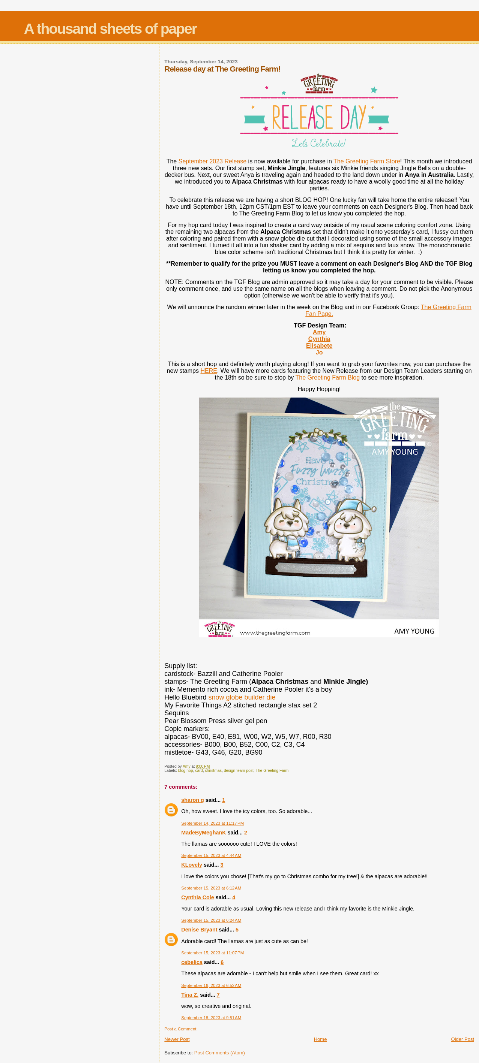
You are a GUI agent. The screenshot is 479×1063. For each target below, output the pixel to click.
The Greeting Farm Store (366, 161)
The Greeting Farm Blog (327, 377)
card (199, 770)
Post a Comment (180, 1029)
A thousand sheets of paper (110, 29)
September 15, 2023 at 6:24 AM (211, 920)
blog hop (185, 770)
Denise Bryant (199, 930)
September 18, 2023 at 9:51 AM (211, 1017)
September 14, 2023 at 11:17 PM (212, 823)
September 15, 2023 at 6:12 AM (211, 888)
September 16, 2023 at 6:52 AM (211, 985)
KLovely (191, 865)
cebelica (191, 962)
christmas (213, 770)
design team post (239, 770)
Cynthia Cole (197, 897)
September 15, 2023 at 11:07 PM (212, 953)
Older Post (462, 1039)
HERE (208, 371)
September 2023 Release (212, 161)
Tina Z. (189, 995)
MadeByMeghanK (203, 833)
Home (320, 1039)
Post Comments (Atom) (219, 1053)
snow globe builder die (241, 697)
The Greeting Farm (271, 770)
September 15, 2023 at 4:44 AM (211, 855)
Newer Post (176, 1039)
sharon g (192, 800)
